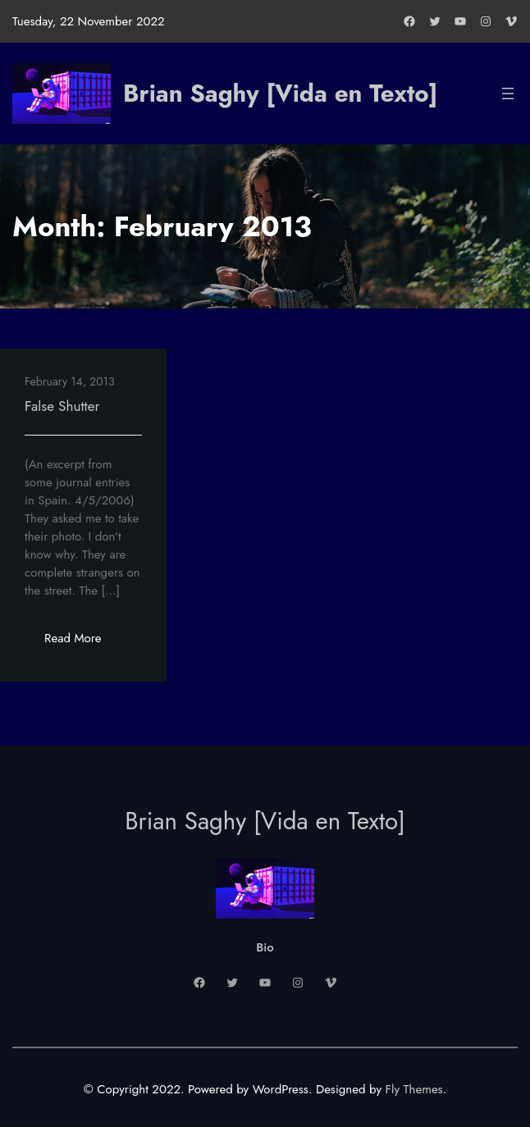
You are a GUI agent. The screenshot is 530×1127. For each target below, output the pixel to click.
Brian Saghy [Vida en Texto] (280, 93)
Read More (82, 642)
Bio (264, 947)
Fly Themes (414, 1089)
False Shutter (62, 406)
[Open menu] (508, 93)
